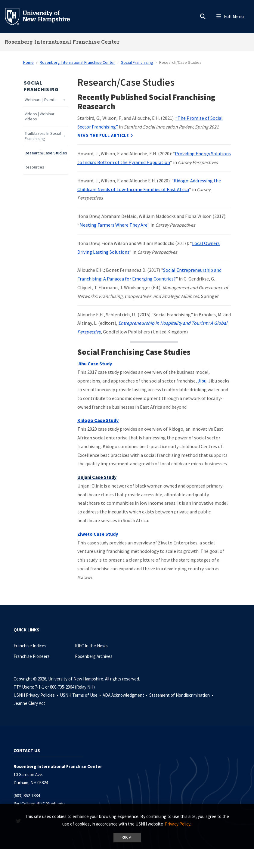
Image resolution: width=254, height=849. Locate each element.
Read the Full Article (103, 135)
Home (28, 62)
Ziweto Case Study (97, 534)
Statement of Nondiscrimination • (181, 695)
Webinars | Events (41, 99)
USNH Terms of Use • (81, 695)
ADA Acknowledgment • (125, 695)
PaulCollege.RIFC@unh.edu (39, 804)
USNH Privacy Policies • (36, 695)
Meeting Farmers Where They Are (113, 225)
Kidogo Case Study (98, 420)
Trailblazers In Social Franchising (43, 136)
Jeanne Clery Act (29, 703)
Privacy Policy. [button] (178, 824)
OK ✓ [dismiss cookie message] (127, 837)
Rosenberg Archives (94, 656)
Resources (34, 167)
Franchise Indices (30, 646)
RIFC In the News (91, 646)
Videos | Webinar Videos (39, 116)
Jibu (202, 381)
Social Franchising (137, 62)
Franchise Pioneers (32, 656)
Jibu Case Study (94, 364)
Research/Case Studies (46, 153)
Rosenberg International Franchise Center (62, 41)
